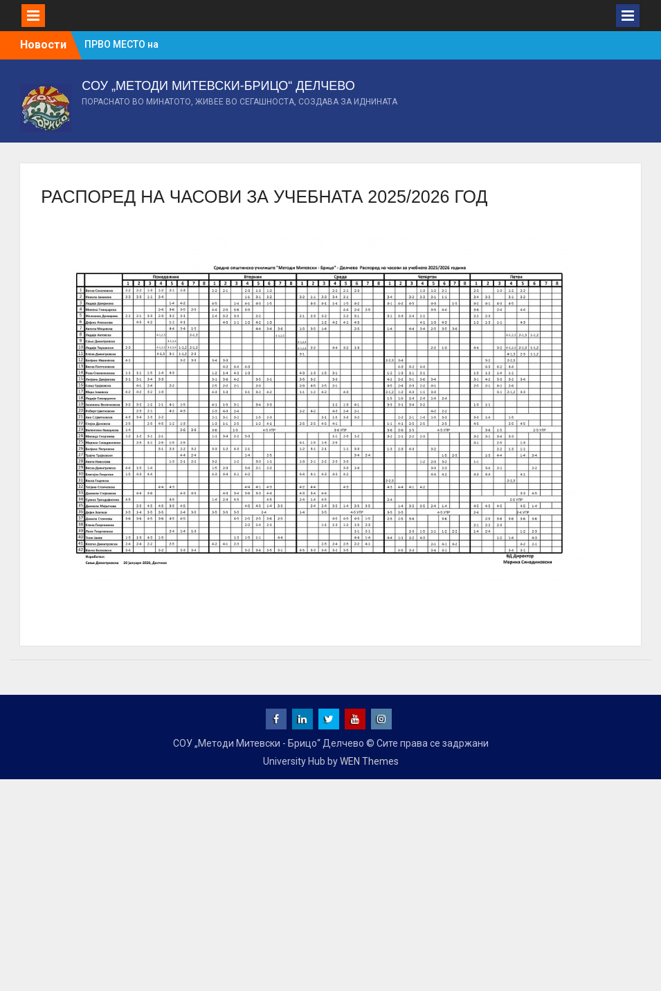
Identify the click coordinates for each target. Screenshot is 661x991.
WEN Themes (369, 761)
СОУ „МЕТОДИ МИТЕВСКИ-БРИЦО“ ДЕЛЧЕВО (218, 86)
